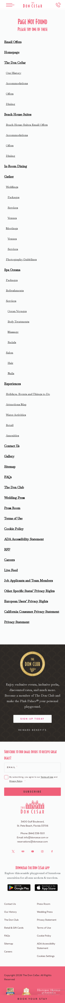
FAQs (8, 477)
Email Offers (12, 42)
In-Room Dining (15, 166)
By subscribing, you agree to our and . (33, 779)
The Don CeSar (15, 63)
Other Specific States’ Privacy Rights (29, 591)
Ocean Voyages (17, 311)
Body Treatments (18, 321)
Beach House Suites (17, 114)
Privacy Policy (15, 781)
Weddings (12, 187)
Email (12, 767)
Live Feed (11, 570)
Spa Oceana (12, 270)
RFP (7, 549)
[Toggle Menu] (10, 5)
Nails (11, 373)
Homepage (11, 52)
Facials (12, 342)
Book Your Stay (33, 999)
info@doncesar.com (35, 837)
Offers (10, 93)
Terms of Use (13, 518)
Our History (13, 73)
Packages (13, 197)
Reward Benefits (32, 730)
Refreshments (15, 290)
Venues (12, 218)
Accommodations (17, 83)
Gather (9, 177)
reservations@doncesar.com (32, 841)
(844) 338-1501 (36, 833)
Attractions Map (16, 404)
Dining (10, 104)
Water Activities (16, 415)
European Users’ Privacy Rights (26, 601)
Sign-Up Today (32, 718)
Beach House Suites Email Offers (27, 125)
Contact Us (11, 446)
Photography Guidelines (21, 259)
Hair (10, 363)
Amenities (12, 435)
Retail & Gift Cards (14, 927)
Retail (10, 425)
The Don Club (14, 487)
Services (13, 207)
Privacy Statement (16, 622)
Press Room (12, 508)
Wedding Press (14, 498)
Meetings (12, 228)
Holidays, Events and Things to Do (28, 394)
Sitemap (9, 467)
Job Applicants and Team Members (28, 580)
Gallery (9, 456)
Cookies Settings (46, 956)
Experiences (12, 384)
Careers (9, 560)
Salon (9, 352)
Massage (13, 332)
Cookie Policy (14, 529)
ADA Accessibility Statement (24, 539)
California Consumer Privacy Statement (31, 612)
